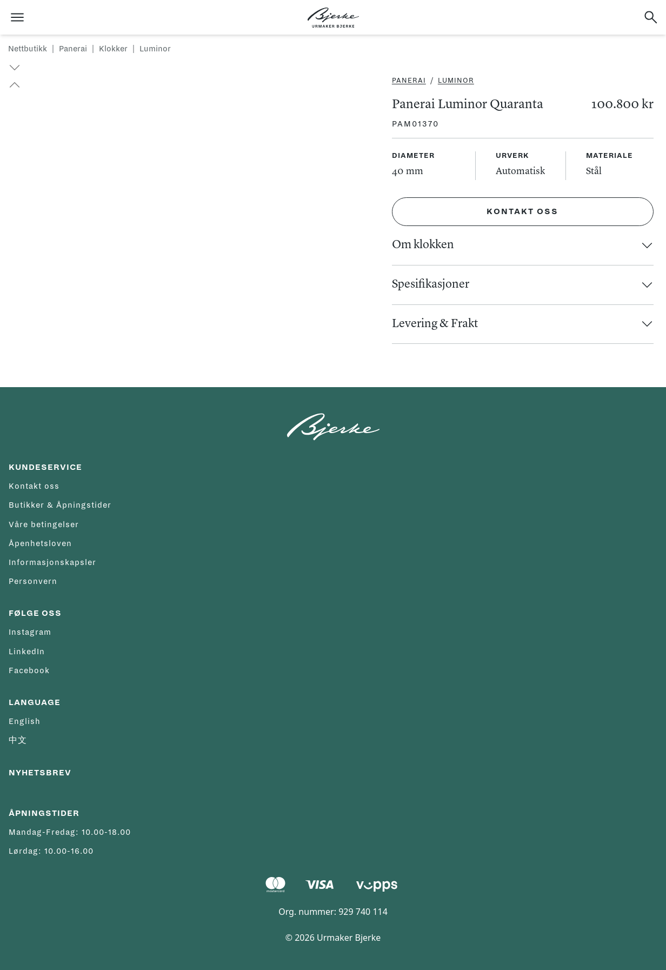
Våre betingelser (44, 524)
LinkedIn (27, 651)
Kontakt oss (522, 211)
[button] (9, 85)
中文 (18, 740)
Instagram (30, 632)
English (25, 721)
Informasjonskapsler (52, 562)
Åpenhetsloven (40, 543)
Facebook (29, 670)
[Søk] (650, 17)
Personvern (33, 581)
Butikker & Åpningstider (60, 505)
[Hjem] (333, 18)
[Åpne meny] (17, 17)
